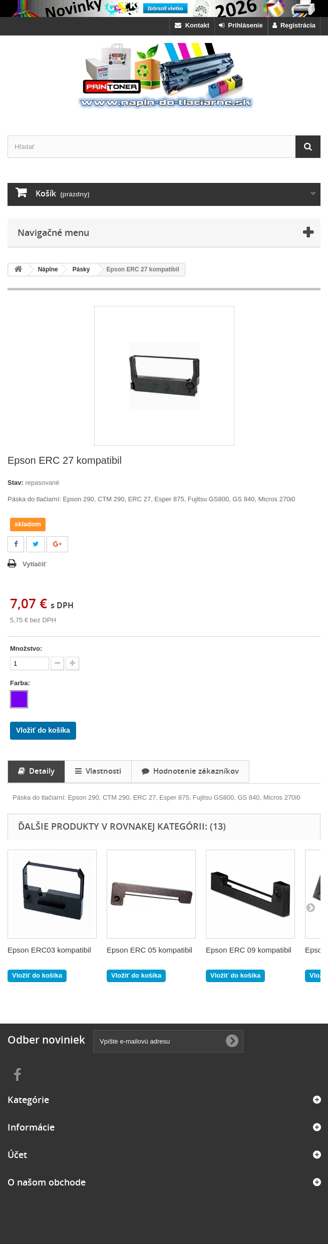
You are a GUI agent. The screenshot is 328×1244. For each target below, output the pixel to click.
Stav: (16, 482)
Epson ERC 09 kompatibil (248, 950)
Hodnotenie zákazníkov (190, 771)
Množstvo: (26, 648)
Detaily (36, 771)
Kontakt (192, 25)
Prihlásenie (241, 25)
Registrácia (293, 25)
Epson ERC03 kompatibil (49, 950)
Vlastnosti (98, 771)
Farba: (21, 683)
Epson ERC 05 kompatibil (149, 950)
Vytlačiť (35, 564)
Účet (17, 1155)
